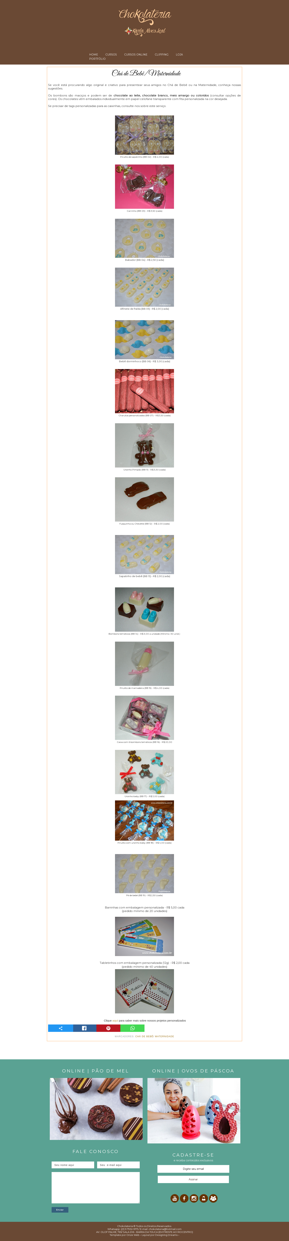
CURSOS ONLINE (135, 54)
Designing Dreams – (167, 1234)
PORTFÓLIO (97, 58)
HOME (93, 54)
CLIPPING (161, 54)
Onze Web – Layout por (140, 1234)
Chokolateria (125, 1226)
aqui (115, 1020)
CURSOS (111, 54)
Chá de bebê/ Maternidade (154, 1036)
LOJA (179, 54)
